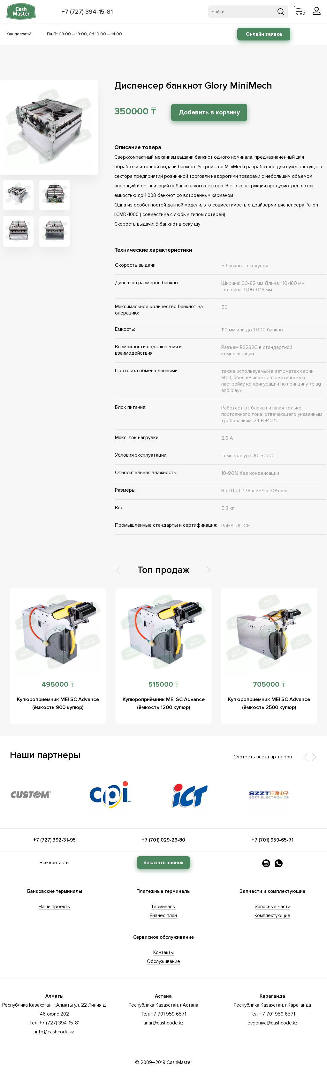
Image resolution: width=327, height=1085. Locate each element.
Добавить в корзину (214, 112)
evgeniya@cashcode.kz (272, 1023)
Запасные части (272, 906)
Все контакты (54, 862)
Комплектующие (272, 915)
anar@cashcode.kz (163, 1023)
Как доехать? (18, 34)
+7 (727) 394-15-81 (88, 12)
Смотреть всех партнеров (262, 757)
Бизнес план (163, 915)
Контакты (163, 952)
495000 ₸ (58, 684)
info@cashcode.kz (54, 1032)
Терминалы (163, 906)
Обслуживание (163, 961)
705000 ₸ (269, 684)
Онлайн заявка (264, 34)
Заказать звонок (163, 862)
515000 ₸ (163, 684)
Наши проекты (55, 906)
